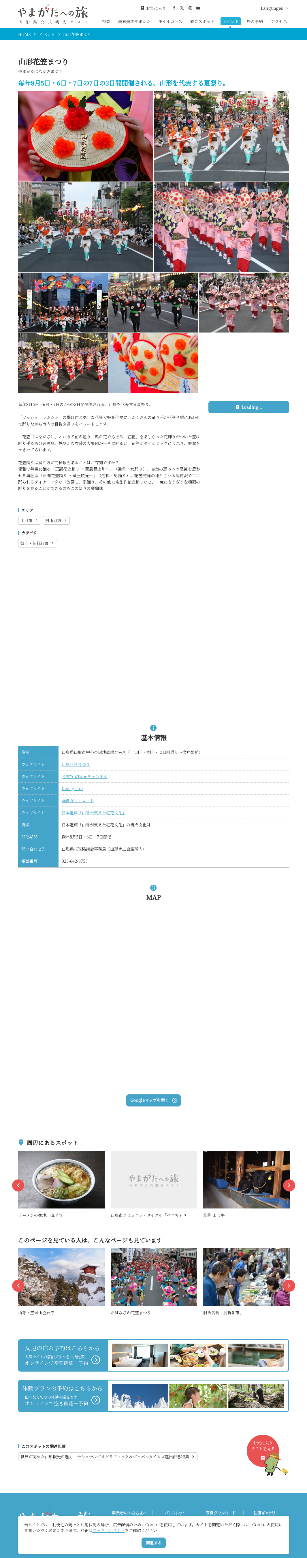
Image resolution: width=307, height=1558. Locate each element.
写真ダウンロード (221, 1512)
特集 (106, 21)
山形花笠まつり (76, 764)
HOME (24, 34)
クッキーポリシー (109, 1530)
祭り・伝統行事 (37, 543)
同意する (154, 1543)
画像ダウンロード (78, 800)
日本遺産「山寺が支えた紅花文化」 (94, 812)
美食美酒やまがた (134, 21)
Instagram (72, 788)
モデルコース (170, 21)
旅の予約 (255, 21)
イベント (231, 21)
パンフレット (175, 1512)
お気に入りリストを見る (265, 1453)
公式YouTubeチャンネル (85, 776)
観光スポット (202, 21)
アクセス (279, 21)
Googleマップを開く (153, 1100)
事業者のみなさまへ (129, 1512)
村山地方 (56, 520)
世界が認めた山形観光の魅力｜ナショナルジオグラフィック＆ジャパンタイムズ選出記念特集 (107, 1456)
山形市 (29, 520)
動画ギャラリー (266, 1512)
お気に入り (153, 8)
